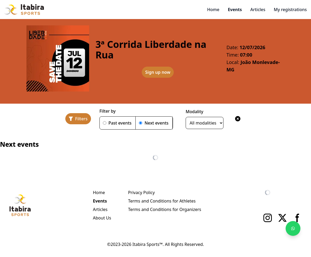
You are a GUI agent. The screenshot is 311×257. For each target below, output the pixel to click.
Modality (194, 111)
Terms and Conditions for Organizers (164, 209)
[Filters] (78, 118)
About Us (102, 218)
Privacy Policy (141, 192)
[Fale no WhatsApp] (293, 228)
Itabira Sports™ (147, 244)
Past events (119, 123)
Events (235, 9)
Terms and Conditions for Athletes (161, 201)
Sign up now (157, 72)
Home (213, 9)
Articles (257, 9)
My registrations (290, 9)
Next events (156, 123)
